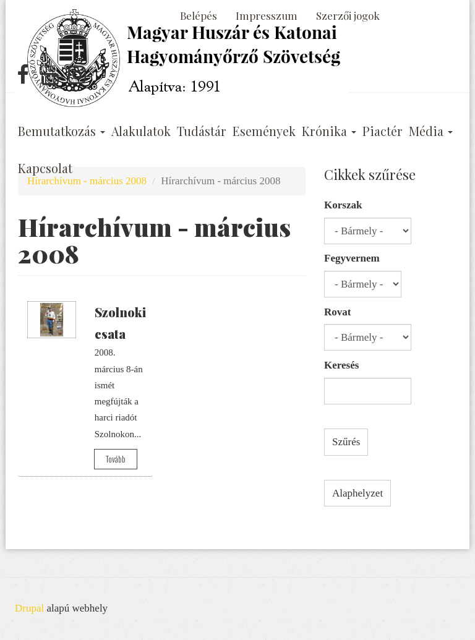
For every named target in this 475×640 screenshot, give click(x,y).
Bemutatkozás (61, 131)
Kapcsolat (45, 168)
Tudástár (201, 131)
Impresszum (266, 15)
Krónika (329, 131)
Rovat (337, 312)
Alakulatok (141, 131)
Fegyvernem (352, 258)
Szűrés (346, 442)
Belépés (198, 15)
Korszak (343, 205)
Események (264, 131)
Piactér (382, 131)
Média (431, 131)
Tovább (116, 459)
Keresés (341, 365)
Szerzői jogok (348, 15)
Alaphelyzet (357, 493)
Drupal (29, 608)
